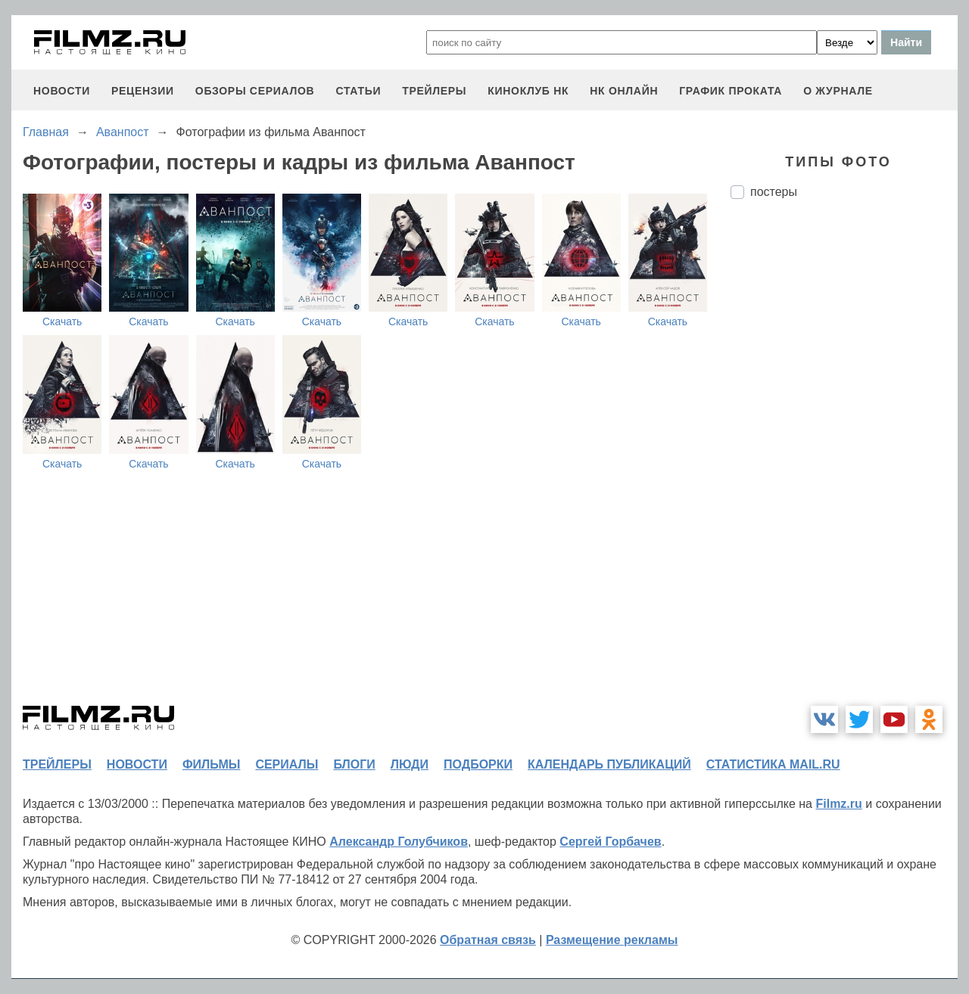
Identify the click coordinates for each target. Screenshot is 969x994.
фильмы (211, 764)
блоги (354, 764)
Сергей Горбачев (610, 841)
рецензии (142, 91)
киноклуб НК (528, 91)
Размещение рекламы (612, 939)
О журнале (838, 91)
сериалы (286, 764)
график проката (730, 91)
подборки (478, 764)
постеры (773, 191)
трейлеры (434, 91)
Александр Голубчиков (398, 841)
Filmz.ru (838, 803)
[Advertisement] (844, 464)
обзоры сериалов (255, 91)
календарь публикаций (609, 764)
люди (409, 764)
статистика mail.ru (773, 764)
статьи (358, 91)
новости (61, 91)
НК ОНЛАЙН (624, 91)
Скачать (62, 321)
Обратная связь (488, 939)
